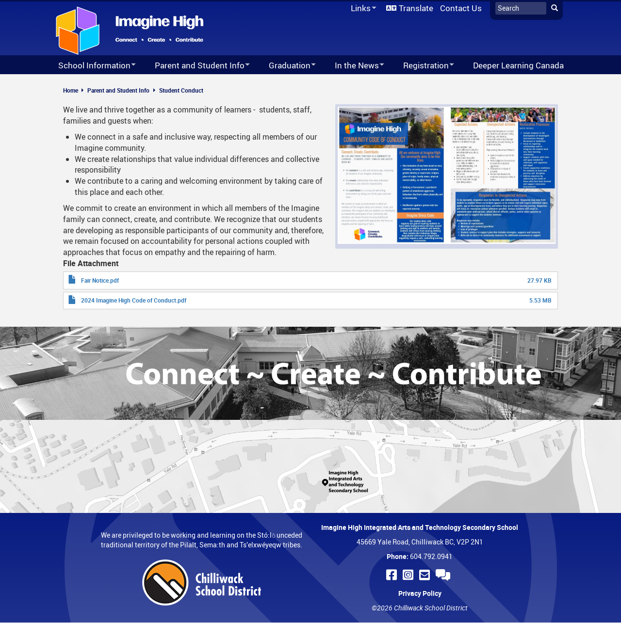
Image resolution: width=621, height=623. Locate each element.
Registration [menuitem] (422, 66)
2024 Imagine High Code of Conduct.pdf (133, 300)
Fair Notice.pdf (100, 280)
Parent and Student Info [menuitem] (196, 66)
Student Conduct (181, 90)
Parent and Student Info (118, 90)
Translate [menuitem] (416, 8)
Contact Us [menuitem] (461, 8)
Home (70, 90)
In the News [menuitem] (353, 66)
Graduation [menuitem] (286, 66)
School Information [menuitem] (91, 66)
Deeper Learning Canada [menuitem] (518, 65)
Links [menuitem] (361, 8)
